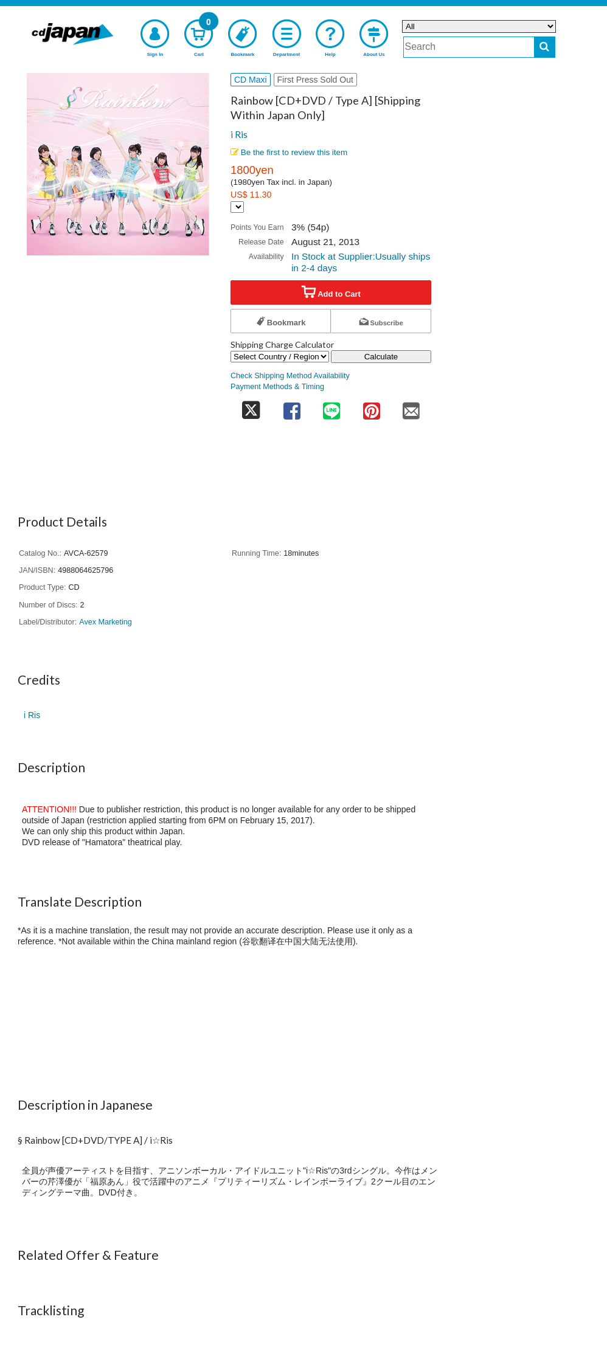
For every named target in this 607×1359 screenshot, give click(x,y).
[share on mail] (411, 407)
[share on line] (331, 407)
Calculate (381, 356)
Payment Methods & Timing (277, 386)
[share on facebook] (292, 407)
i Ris (239, 134)
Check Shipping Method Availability (290, 376)
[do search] (544, 47)
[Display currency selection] (237, 207)
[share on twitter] (251, 407)
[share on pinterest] (372, 407)
